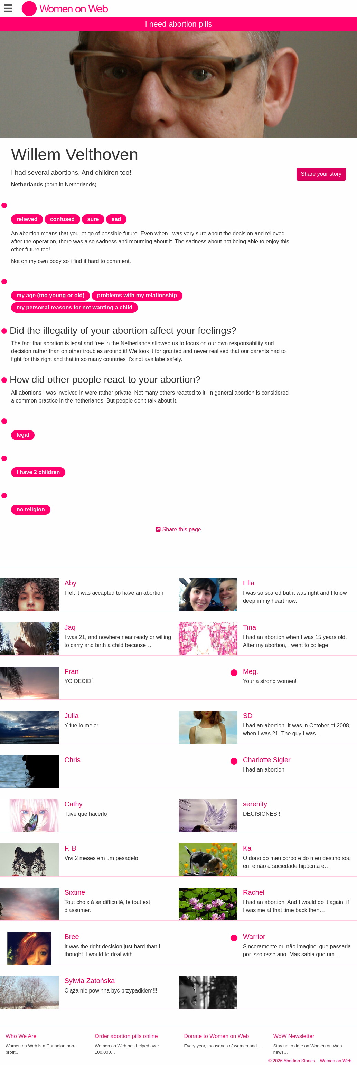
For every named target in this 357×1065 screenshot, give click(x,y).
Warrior (254, 936)
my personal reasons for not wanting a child (74, 307)
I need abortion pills (178, 24)
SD (248, 715)
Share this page (178, 529)
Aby (70, 583)
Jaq (69, 627)
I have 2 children (38, 472)
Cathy (73, 804)
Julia (71, 715)
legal (23, 435)
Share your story (321, 174)
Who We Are (21, 1036)
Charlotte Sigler (267, 760)
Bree (71, 936)
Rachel (253, 892)
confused (62, 219)
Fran (71, 671)
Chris (72, 760)
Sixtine (74, 892)
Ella (248, 583)
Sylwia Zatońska (89, 981)
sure (93, 219)
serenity (255, 804)
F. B (70, 848)
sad (116, 219)
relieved (27, 219)
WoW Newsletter (293, 1036)
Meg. (250, 671)
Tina (249, 627)
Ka (247, 848)
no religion (31, 509)
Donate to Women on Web (216, 1036)
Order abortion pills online (126, 1036)
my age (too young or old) (50, 295)
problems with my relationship (137, 295)
